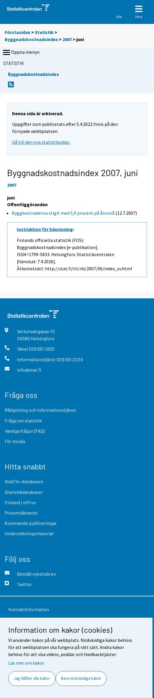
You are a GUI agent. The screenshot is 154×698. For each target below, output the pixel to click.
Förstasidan (17, 32)
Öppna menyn (20, 52)
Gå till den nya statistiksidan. (41, 142)
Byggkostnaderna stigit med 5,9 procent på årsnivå (63, 213)
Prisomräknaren (21, 512)
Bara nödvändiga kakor (81, 678)
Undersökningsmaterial (29, 533)
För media (15, 441)
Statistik (44, 32)
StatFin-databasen (24, 481)
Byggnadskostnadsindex (32, 39)
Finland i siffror (20, 502)
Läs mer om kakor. (26, 663)
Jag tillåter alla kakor (32, 678)
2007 (67, 39)
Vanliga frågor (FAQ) (24, 431)
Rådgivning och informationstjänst (40, 410)
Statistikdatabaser (24, 492)
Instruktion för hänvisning (45, 229)
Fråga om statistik (23, 420)
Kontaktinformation (29, 609)
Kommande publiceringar (31, 523)
